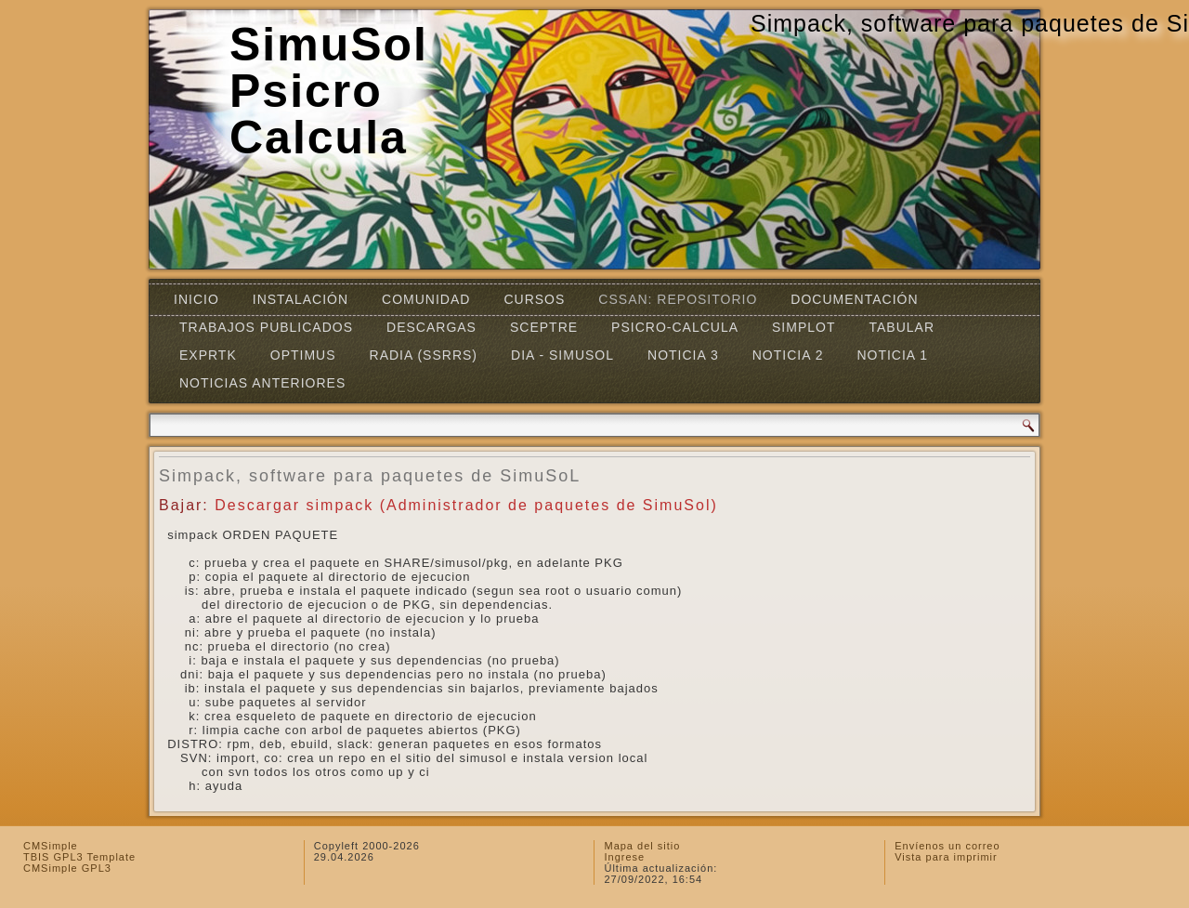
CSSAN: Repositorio (677, 299)
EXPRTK (208, 355)
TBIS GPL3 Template (79, 856)
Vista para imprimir (946, 856)
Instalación (300, 299)
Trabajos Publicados (266, 327)
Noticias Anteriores (262, 382)
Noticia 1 (892, 355)
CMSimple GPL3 (67, 868)
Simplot (803, 327)
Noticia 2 (788, 355)
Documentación (854, 299)
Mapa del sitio (642, 845)
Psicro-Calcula (674, 327)
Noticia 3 (683, 355)
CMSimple (50, 845)
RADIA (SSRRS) (423, 355)
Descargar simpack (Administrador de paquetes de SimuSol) (466, 505)
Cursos (534, 299)
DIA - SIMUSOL (562, 355)
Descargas (431, 327)
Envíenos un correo (947, 845)
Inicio (196, 299)
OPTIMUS (303, 355)
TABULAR (901, 327)
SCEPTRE (544, 327)
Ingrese (624, 856)
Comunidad (426, 299)
